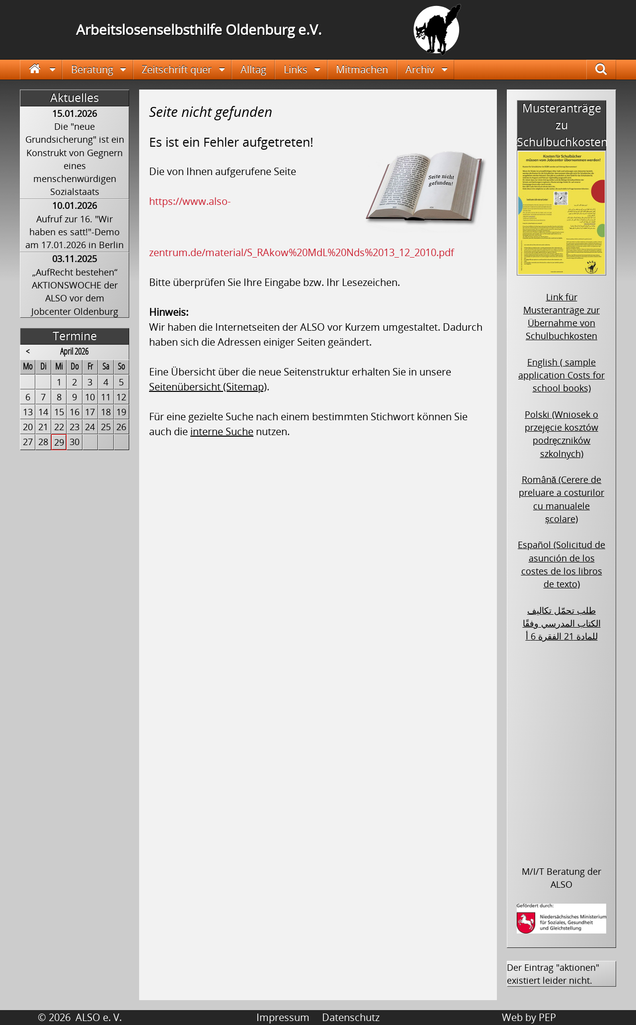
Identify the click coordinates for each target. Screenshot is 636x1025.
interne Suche (221, 431)
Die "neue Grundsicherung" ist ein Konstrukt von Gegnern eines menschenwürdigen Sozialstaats (74, 158)
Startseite (41, 69)
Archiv (419, 69)
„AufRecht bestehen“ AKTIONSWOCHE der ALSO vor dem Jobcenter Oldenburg (74, 291)
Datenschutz (351, 1017)
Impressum (283, 1017)
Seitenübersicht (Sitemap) (208, 386)
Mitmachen (362, 69)
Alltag (253, 69)
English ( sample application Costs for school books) (561, 375)
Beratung (92, 69)
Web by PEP (529, 1017)
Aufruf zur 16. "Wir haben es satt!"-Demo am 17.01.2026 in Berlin (74, 232)
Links (296, 69)
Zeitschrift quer (177, 69)
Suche (608, 69)
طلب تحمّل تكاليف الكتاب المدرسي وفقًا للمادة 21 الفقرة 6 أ (562, 623)
